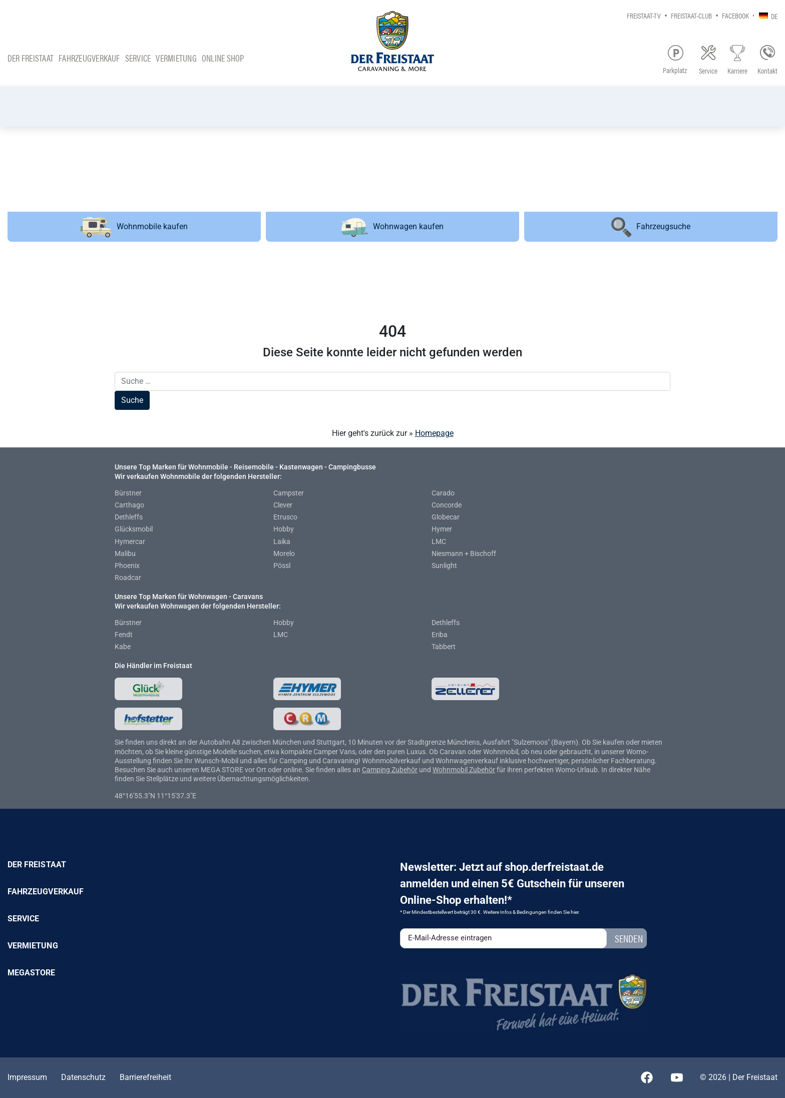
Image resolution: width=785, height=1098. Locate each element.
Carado (443, 493)
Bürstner (128, 493)
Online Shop (223, 58)
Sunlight (444, 566)
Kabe (123, 647)
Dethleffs (129, 517)
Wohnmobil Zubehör (464, 770)
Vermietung (176, 58)
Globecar (446, 517)
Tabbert (444, 647)
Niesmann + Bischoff (464, 554)
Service (138, 58)
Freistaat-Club (691, 15)
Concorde (447, 505)
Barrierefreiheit (145, 1077)
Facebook (735, 15)
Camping (376, 770)
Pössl (281, 566)
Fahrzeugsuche (650, 227)
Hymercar (130, 541)
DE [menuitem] (774, 16)
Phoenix (127, 566)
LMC (439, 541)
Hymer (442, 529)
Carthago (129, 505)
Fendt (124, 635)
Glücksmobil (134, 529)
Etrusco (285, 517)
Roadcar (128, 578)
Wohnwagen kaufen (392, 227)
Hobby (283, 529)
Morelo (284, 554)
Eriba (440, 635)
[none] (765, 15)
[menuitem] (765, 15)
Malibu (125, 554)
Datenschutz (83, 1077)
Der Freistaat (31, 58)
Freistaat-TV (644, 15)
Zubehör (404, 770)
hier (574, 912)
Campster (288, 493)
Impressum (27, 1077)
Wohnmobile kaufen (134, 227)
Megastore (32, 972)
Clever (282, 505)
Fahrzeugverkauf (89, 58)
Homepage (434, 433)
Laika (281, 541)
